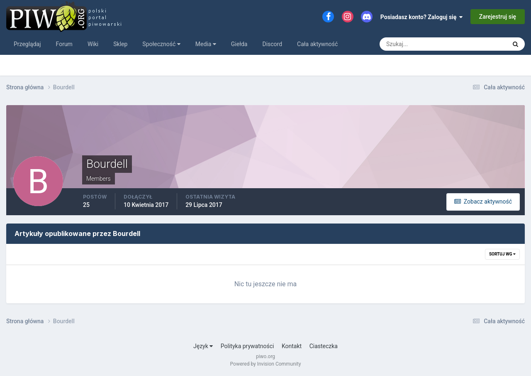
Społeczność (161, 44)
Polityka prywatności (247, 346)
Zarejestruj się (497, 16)
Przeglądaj (27, 44)
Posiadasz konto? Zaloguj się (421, 17)
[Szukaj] (412, 44)
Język (203, 346)
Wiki (93, 44)
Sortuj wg (502, 254)
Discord (272, 44)
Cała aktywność (317, 44)
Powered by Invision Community (265, 364)
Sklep (120, 44)
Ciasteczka (323, 346)
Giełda (239, 44)
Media (205, 44)
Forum (64, 44)
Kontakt (292, 346)
